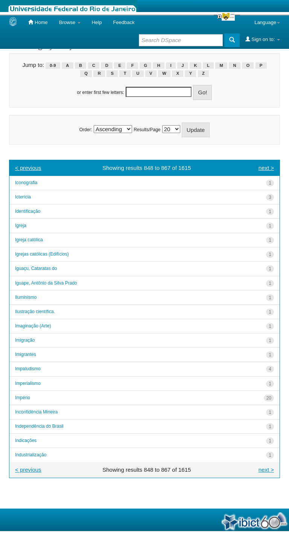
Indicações (26, 440)
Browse (70, 22)
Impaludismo (28, 368)
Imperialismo (28, 383)
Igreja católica (29, 239)
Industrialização (30, 454)
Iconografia (26, 182)
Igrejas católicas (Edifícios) (42, 254)
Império (22, 397)
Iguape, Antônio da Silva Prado (46, 283)
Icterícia (23, 197)
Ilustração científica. (35, 311)
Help (97, 22)
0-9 (53, 65)
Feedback (123, 22)
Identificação (27, 211)
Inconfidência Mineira (36, 412)
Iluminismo (26, 297)
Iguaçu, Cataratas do (36, 268)
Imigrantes (25, 354)
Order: (85, 129)
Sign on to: (262, 39)
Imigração (25, 340)
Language (267, 22)
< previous (28, 168)
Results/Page (147, 129)
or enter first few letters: (100, 92)
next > (266, 168)
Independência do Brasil (39, 426)
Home (37, 22)
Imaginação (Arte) (33, 326)
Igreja (20, 225)
